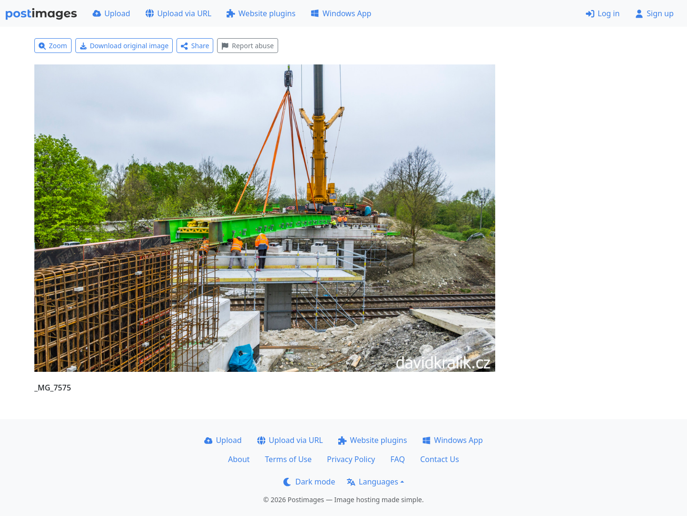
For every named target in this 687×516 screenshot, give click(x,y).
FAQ (397, 459)
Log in (603, 13)
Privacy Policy (351, 459)
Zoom (53, 45)
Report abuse (247, 45)
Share (195, 45)
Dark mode (309, 481)
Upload (111, 13)
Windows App (341, 13)
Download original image (124, 45)
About (239, 459)
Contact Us (439, 459)
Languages (372, 481)
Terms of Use (288, 459)
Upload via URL (178, 13)
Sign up (654, 13)
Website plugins (261, 13)
